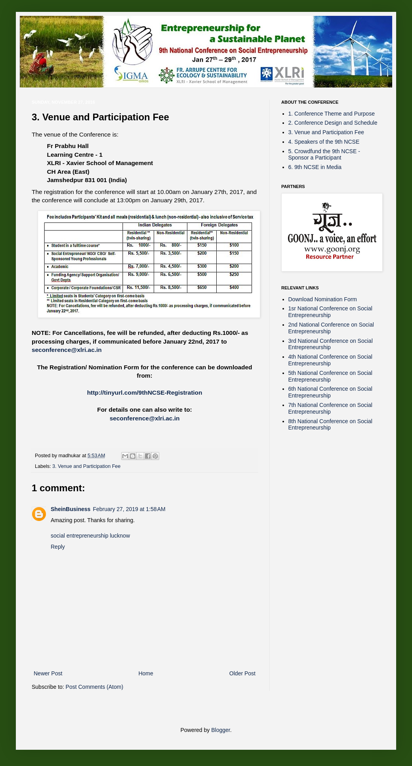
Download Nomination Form (322, 299)
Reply (58, 547)
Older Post (242, 673)
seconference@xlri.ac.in (67, 349)
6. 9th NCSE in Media (315, 167)
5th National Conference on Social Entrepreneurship (330, 376)
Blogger (220, 730)
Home (145, 673)
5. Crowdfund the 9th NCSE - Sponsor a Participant (324, 154)
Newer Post (48, 673)
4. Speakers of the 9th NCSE (324, 142)
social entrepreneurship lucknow (90, 535)
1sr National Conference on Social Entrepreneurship (330, 311)
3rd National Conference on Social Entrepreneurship (330, 344)
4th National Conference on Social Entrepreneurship (330, 360)
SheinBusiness (70, 509)
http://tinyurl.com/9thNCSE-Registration (144, 392)
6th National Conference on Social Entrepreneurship (330, 392)
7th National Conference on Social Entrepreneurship (330, 408)
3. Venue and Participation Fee (86, 466)
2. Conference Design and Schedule (333, 123)
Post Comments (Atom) (94, 687)
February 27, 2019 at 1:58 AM (129, 509)
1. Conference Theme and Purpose (331, 113)
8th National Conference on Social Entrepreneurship (330, 424)
